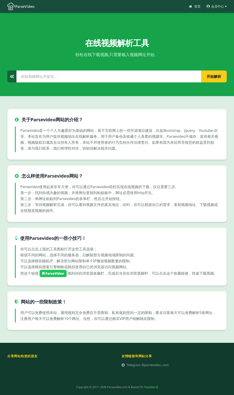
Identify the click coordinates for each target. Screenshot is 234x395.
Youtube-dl (151, 387)
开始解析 (214, 76)
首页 (194, 6)
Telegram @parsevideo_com (145, 365)
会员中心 (216, 6)
